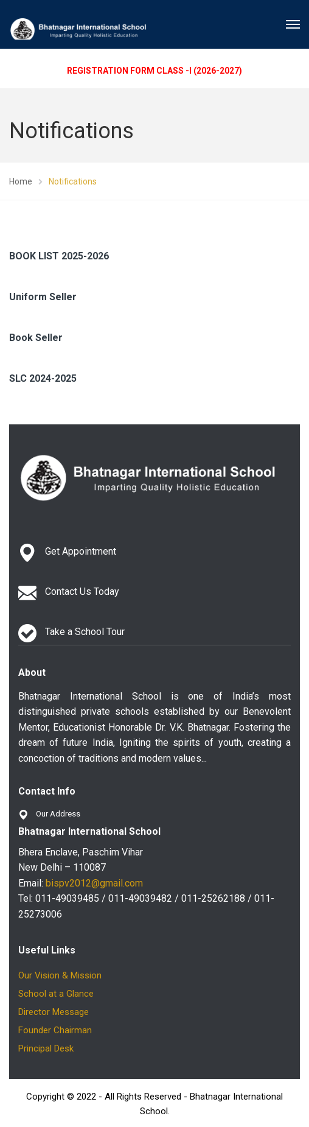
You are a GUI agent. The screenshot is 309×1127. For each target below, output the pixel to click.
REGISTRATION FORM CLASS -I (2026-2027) (154, 70)
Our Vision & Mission (60, 975)
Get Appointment (80, 551)
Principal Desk (46, 1048)
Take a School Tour (85, 631)
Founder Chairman (55, 1030)
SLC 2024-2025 (43, 378)
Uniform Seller (43, 297)
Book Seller (36, 337)
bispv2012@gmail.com (94, 883)
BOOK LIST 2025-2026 (59, 256)
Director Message (53, 1011)
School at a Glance (56, 993)
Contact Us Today (82, 591)
